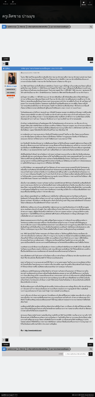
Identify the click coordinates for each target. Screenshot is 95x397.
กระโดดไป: (61, 351)
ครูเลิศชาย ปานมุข (7, 392)
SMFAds (83, 394)
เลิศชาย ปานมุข (11, 84)
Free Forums (90, 394)
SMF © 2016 (81, 392)
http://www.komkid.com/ (33, 328)
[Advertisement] (47, 40)
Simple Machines (89, 392)
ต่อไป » (90, 56)
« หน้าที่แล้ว (5, 56)
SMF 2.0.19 (74, 392)
